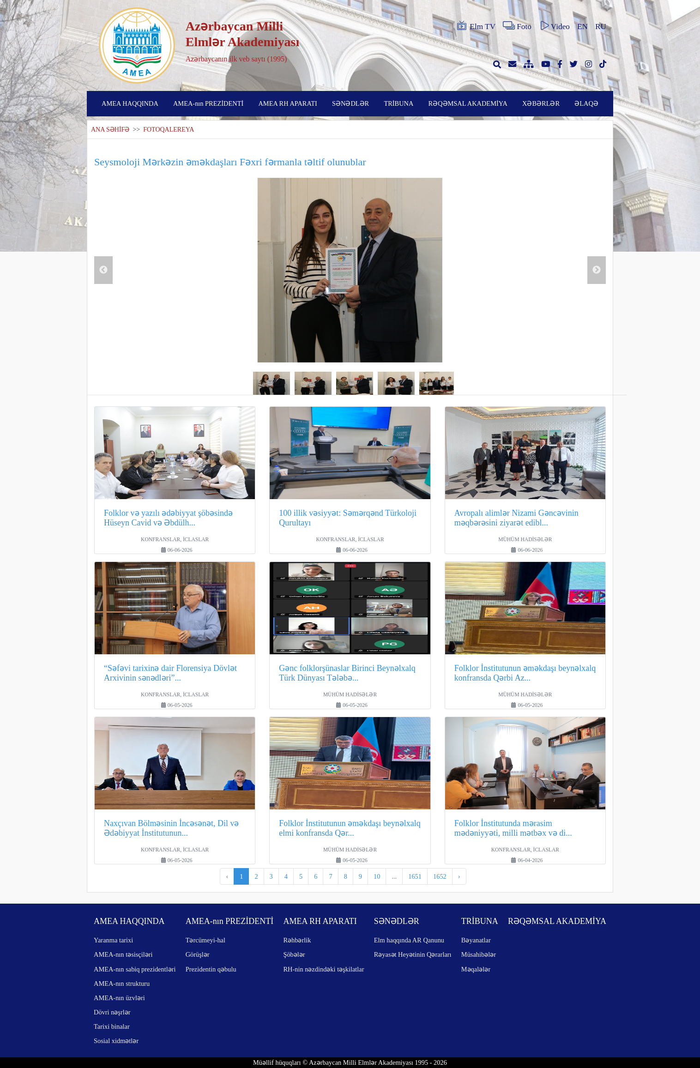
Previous (103, 270)
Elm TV (475, 26)
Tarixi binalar (112, 1026)
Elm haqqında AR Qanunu (409, 940)
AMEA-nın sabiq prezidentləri (134, 969)
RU (600, 26)
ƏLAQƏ (586, 103)
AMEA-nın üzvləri (119, 998)
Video (554, 26)
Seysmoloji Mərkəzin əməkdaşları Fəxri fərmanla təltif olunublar (230, 162)
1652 (440, 876)
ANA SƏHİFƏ (110, 129)
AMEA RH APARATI (287, 103)
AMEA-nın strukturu (122, 983)
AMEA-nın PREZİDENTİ (208, 103)
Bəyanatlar (476, 940)
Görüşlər (198, 954)
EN (582, 26)
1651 (415, 876)
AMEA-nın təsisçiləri (123, 954)
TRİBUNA (398, 103)
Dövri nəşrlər (112, 1012)
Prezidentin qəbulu (211, 969)
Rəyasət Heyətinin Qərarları (413, 954)
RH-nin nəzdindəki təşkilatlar (323, 969)
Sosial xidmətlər (116, 1040)
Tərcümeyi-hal (205, 940)
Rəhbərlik (297, 940)
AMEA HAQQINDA (130, 103)
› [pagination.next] (459, 876)
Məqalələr (475, 969)
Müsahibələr (478, 954)
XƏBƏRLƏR (541, 103)
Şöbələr (294, 954)
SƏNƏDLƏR (350, 103)
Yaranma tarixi (113, 940)
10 (377, 876)
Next (596, 270)
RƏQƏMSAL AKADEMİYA (467, 103)
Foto (517, 26)
